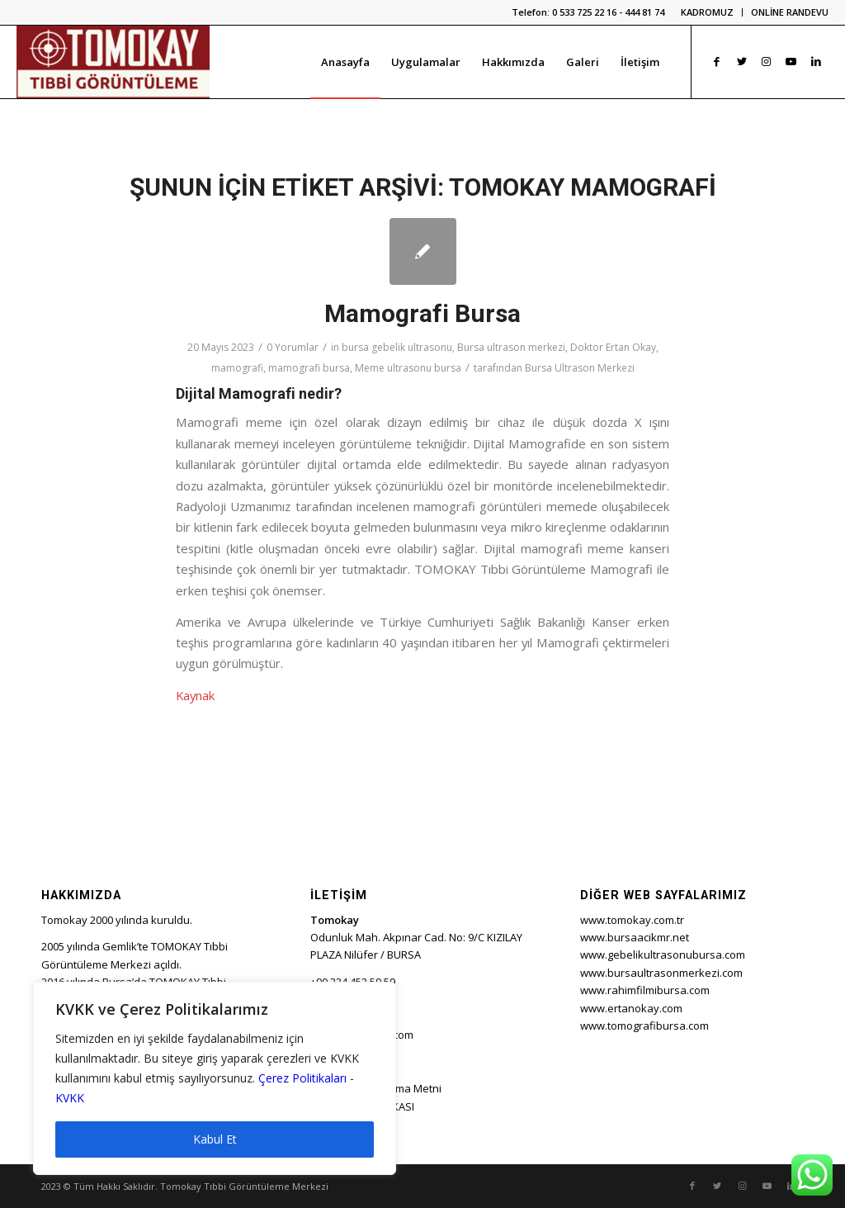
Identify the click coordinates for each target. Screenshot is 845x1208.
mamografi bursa (309, 368)
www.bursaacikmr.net (634, 937)
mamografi (237, 368)
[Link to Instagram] (766, 61)
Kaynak (195, 695)
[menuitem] (708, 12)
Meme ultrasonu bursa (408, 368)
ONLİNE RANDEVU (789, 12)
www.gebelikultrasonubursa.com (662, 954)
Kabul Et (215, 1139)
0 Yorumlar (293, 347)
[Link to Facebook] (717, 61)
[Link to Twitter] (741, 61)
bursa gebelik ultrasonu (397, 347)
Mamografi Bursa (422, 313)
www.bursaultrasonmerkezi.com (661, 972)
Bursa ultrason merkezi (511, 347)
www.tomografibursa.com (644, 1025)
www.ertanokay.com (631, 1008)
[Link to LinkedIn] (816, 61)
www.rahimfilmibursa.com (645, 990)
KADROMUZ (707, 12)
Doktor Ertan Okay (613, 347)
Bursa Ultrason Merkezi (580, 368)
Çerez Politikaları (302, 1078)
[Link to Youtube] (791, 61)
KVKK (69, 1098)
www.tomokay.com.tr (632, 919)
